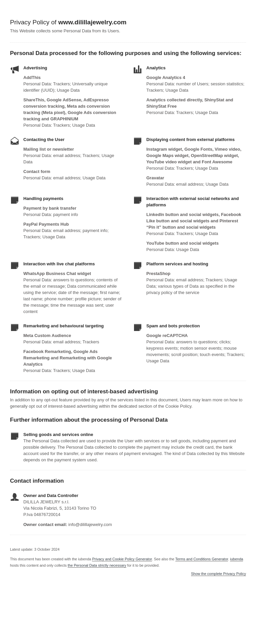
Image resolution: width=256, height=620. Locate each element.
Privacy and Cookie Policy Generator (122, 559)
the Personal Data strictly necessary (97, 565)
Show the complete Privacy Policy (218, 574)
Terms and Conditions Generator (201, 559)
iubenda (236, 559)
